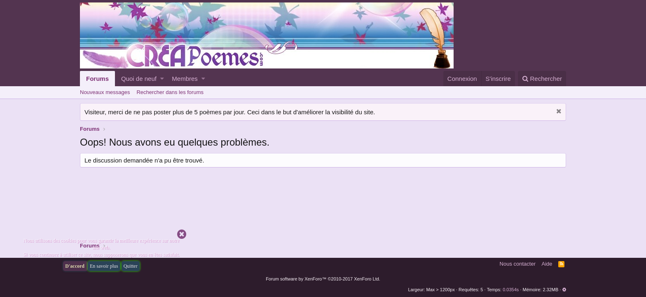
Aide (547, 264)
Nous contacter (518, 264)
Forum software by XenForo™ (323, 278)
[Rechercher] (542, 78)
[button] (162, 78)
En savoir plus (104, 266)
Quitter (131, 266)
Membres (185, 78)
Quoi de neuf (139, 78)
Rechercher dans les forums (170, 92)
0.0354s (511, 289)
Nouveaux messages (105, 92)
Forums (97, 78)
